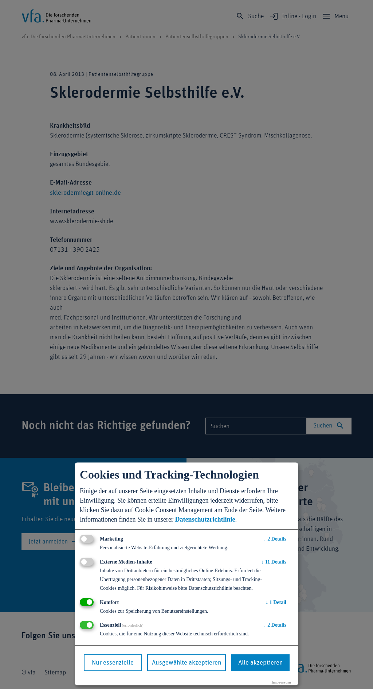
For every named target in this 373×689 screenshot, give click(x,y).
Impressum (281, 682)
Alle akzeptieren (260, 662)
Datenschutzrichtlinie (205, 519)
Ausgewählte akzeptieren (186, 662)
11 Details (274, 562)
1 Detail (276, 602)
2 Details (275, 539)
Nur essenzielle (113, 662)
